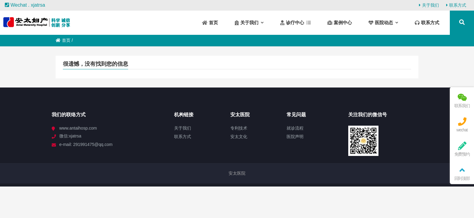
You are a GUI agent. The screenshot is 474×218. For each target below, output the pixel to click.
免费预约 (462, 149)
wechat (462, 124)
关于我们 (429, 5)
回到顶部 (462, 173)
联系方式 (456, 5)
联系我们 (462, 100)
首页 (63, 40)
